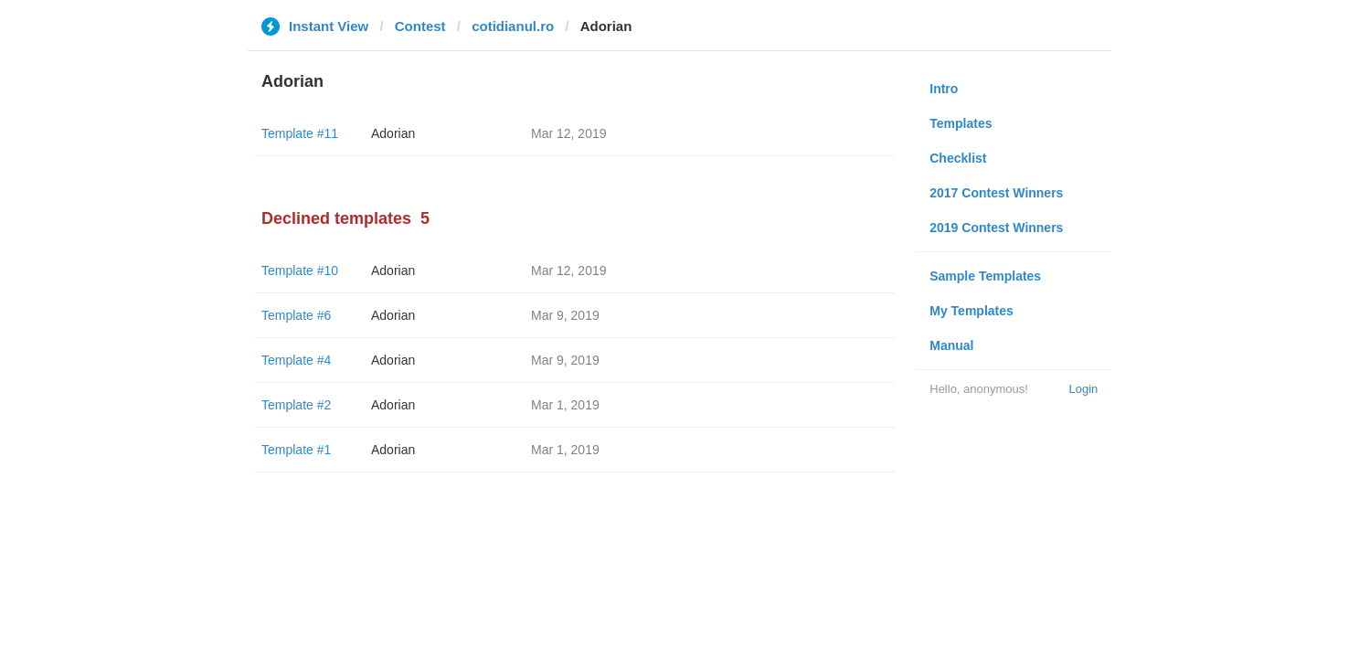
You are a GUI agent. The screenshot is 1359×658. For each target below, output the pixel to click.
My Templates (971, 310)
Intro (943, 88)
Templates (960, 123)
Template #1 (296, 449)
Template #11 (299, 133)
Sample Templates (985, 276)
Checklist (957, 158)
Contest (420, 26)
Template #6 (296, 315)
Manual (951, 345)
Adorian (393, 133)
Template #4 (296, 360)
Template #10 (299, 270)
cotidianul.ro (513, 26)
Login (1083, 389)
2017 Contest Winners (996, 193)
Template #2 (296, 405)
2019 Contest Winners (996, 227)
